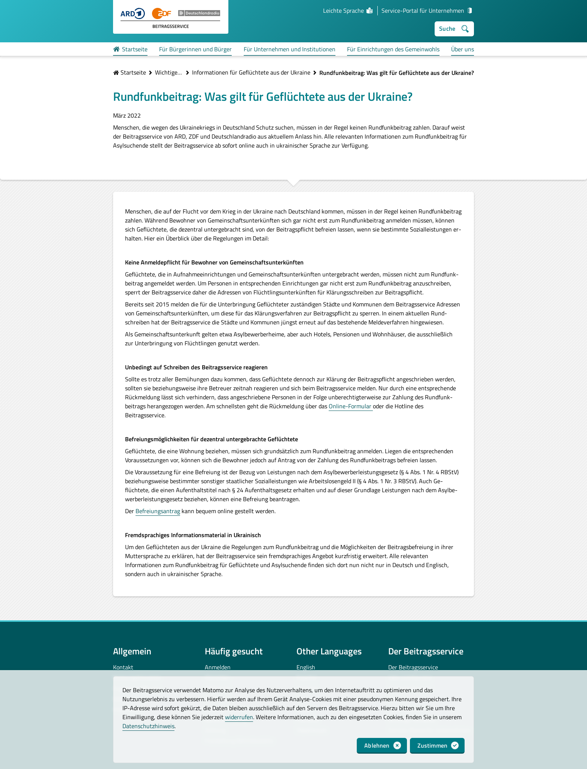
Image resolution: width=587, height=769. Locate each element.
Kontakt (123, 667)
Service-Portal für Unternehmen (427, 10)
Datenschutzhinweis (148, 725)
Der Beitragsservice (413, 667)
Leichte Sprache (348, 10)
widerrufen (239, 716)
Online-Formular (351, 406)
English (305, 667)
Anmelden (218, 667)
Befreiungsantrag (158, 510)
